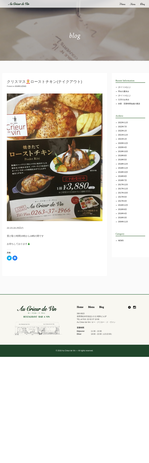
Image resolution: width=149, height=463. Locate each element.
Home (122, 4)
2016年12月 (123, 205)
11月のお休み (123, 100)
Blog (142, 4)
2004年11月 (123, 222)
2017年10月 (123, 193)
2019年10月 (123, 151)
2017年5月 (122, 197)
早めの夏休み (123, 91)
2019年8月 (122, 155)
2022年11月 (123, 122)
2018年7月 (122, 180)
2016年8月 (122, 209)
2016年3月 (122, 218)
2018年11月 (123, 168)
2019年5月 (122, 160)
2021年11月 (123, 135)
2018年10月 (123, 172)
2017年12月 (123, 185)
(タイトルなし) (124, 87)
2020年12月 (123, 143)
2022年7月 (122, 127)
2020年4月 (122, 147)
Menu (132, 4)
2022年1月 (122, 131)
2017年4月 (122, 201)
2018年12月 (123, 164)
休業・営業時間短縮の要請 (129, 104)
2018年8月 (122, 176)
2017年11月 (123, 189)
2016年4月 (122, 213)
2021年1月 (122, 139)
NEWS (121, 240)
